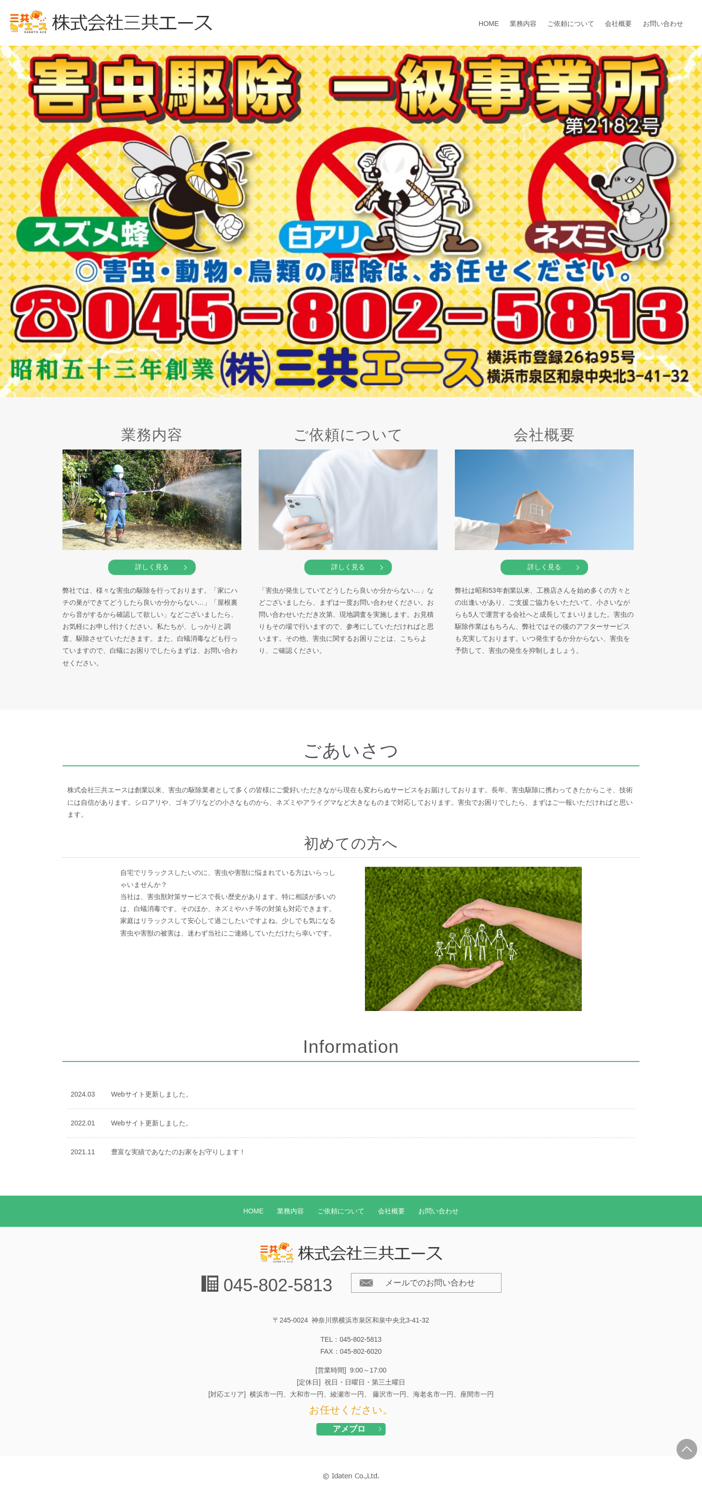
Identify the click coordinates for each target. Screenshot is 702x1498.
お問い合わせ (663, 23)
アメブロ (349, 1429)
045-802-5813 (278, 1285)
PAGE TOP (687, 1449)
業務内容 (523, 23)
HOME (488, 23)
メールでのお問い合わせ (430, 1282)
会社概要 (618, 23)
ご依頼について (570, 23)
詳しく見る (152, 567)
